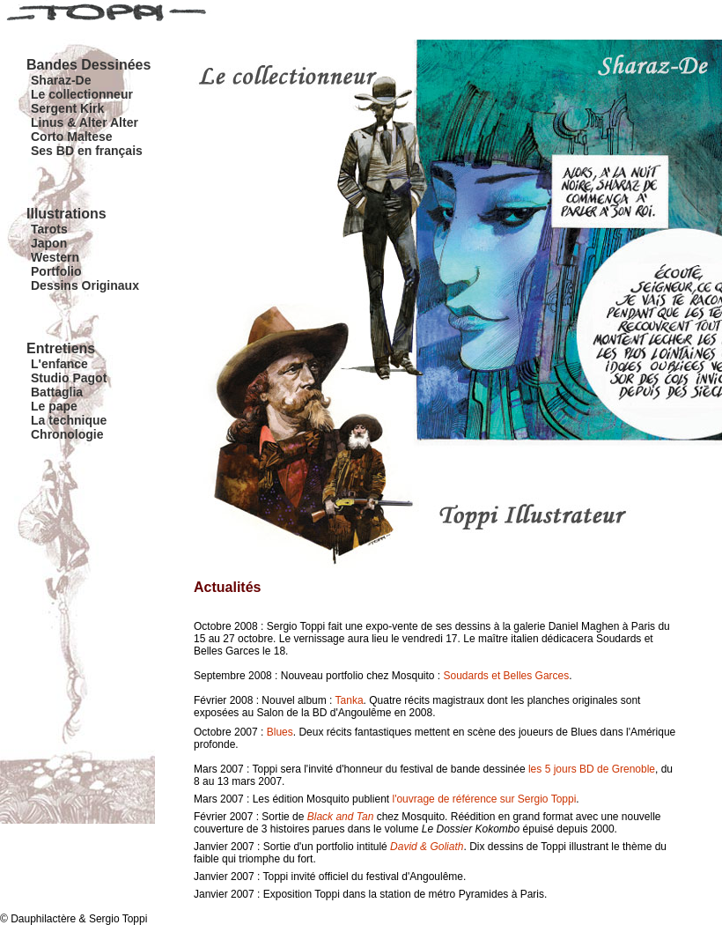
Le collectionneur (82, 94)
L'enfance (59, 364)
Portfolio (56, 271)
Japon (49, 243)
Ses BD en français (87, 151)
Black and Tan (340, 816)
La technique (69, 420)
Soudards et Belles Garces (507, 676)
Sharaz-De (61, 80)
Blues (280, 732)
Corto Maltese (72, 137)
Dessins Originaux (85, 285)
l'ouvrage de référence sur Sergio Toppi (484, 799)
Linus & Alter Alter (84, 122)
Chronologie (67, 434)
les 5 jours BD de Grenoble (591, 769)
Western (55, 257)
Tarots (49, 229)
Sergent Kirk (67, 108)
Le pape (54, 406)
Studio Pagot (69, 378)
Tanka (349, 700)
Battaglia (57, 392)
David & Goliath (426, 846)
